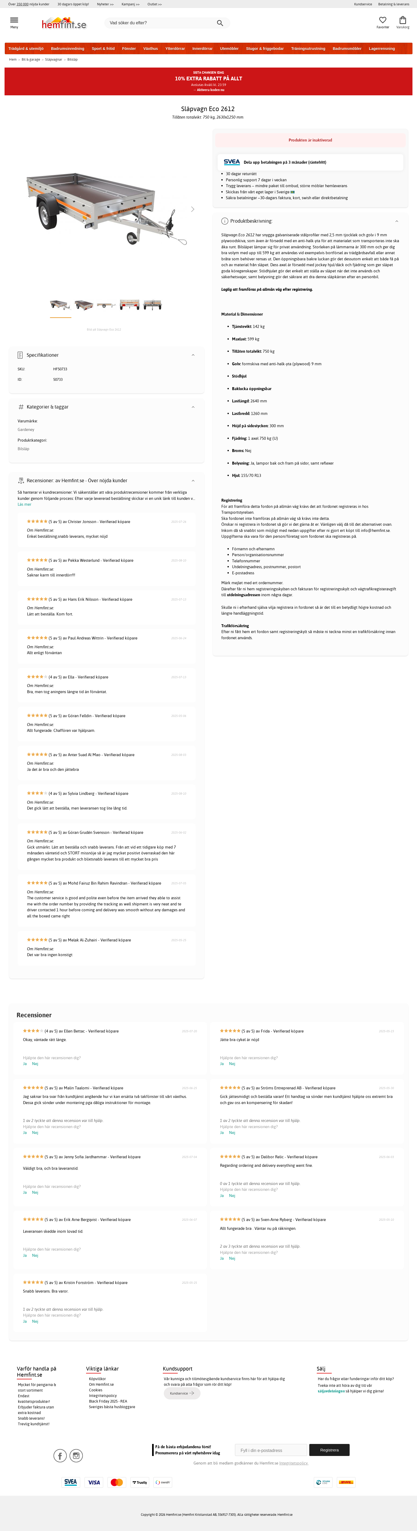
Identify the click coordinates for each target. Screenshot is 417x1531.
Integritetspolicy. (293, 1463)
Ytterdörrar (175, 48)
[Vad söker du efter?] (167, 23)
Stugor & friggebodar (265, 48)
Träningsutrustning (308, 48)
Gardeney (26, 429)
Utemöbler (229, 48)
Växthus (150, 48)
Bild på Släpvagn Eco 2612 (104, 329)
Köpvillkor (97, 1378)
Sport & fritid (103, 48)
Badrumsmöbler (347, 48)
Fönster (129, 48)
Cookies (95, 1390)
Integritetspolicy (103, 1395)
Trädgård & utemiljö (26, 48)
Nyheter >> (105, 4)
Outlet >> (155, 4)
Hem (13, 59)
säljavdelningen (331, 1391)
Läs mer (24, 504)
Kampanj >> (131, 4)
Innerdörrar (202, 48)
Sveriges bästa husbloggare (112, 1406)
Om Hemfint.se (101, 1384)
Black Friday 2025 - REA (108, 1401)
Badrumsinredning (67, 48)
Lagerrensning (382, 48)
